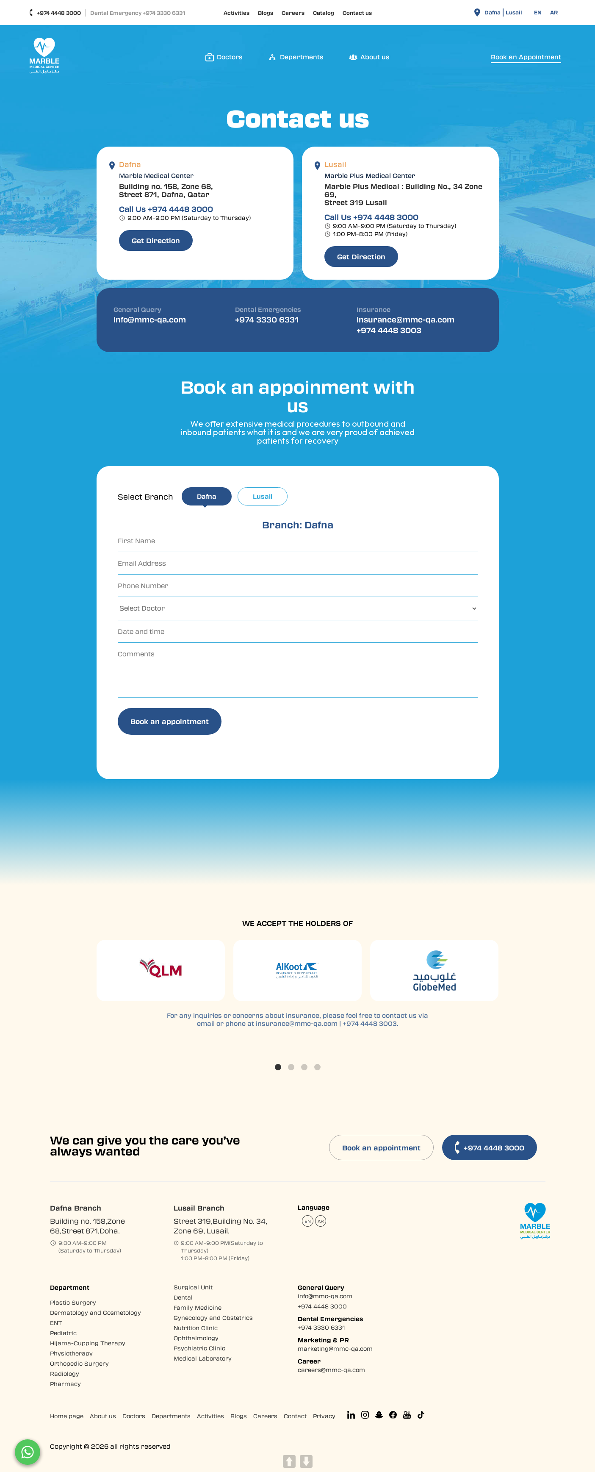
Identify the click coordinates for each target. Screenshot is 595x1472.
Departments (171, 1416)
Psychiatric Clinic (199, 1348)
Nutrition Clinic (196, 1328)
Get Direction (156, 240)
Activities (236, 13)
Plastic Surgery (73, 1302)
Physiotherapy (71, 1353)
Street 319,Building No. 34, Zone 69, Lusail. (220, 1226)
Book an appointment (381, 1148)
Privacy (324, 1416)
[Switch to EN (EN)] (538, 12)
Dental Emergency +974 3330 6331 (137, 13)
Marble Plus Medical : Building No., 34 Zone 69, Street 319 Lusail (403, 194)
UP (289, 1461)
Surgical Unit (193, 1287)
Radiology (64, 1373)
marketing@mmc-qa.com (335, 1348)
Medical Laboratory (203, 1358)
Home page (66, 1416)
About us (103, 1416)
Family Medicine (197, 1307)
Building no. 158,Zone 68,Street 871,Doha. (87, 1226)
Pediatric (63, 1333)
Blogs (265, 13)
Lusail (514, 12)
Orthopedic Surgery (79, 1363)
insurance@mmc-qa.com (405, 319)
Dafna (492, 12)
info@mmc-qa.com (149, 319)
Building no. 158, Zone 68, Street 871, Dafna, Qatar (166, 190)
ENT (56, 1323)
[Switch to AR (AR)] (554, 12)
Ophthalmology (196, 1338)
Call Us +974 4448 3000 (166, 209)
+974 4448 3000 (55, 13)
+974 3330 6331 (267, 319)
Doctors (133, 1416)
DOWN (306, 1461)
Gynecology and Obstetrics (213, 1318)
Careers (293, 13)
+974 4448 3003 (389, 330)
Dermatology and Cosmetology (95, 1312)
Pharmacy (65, 1384)
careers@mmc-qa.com (331, 1370)
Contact (295, 1416)
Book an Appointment (526, 57)
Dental (183, 1297)
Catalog (323, 13)
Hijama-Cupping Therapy (87, 1343)
